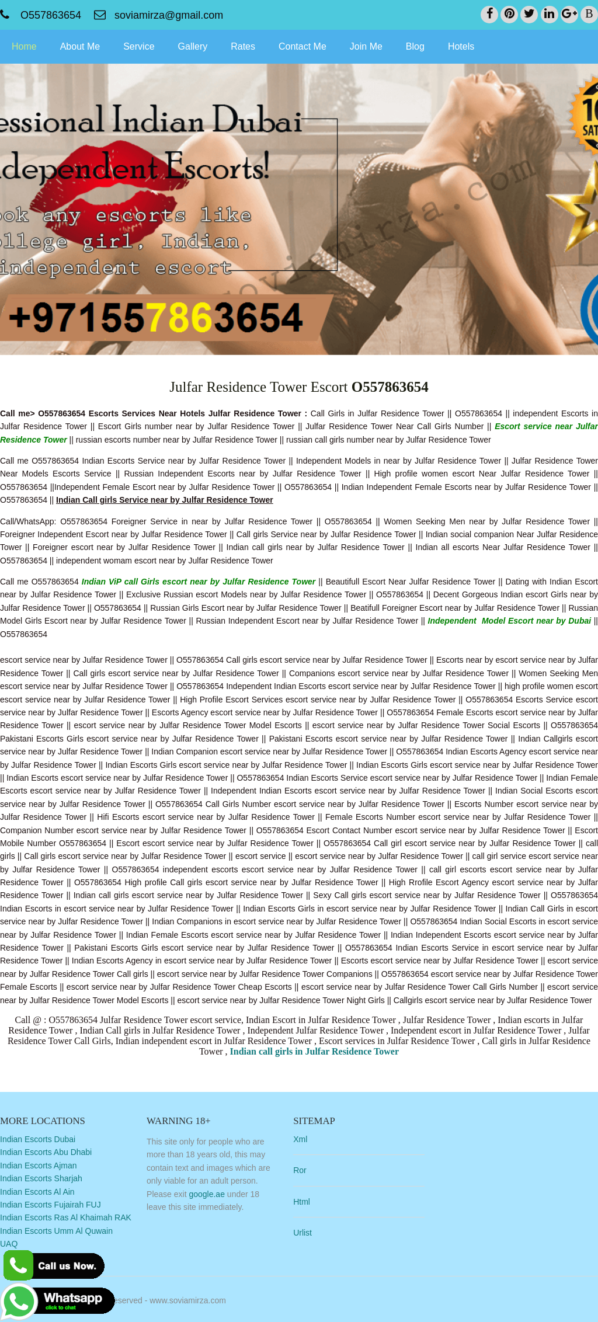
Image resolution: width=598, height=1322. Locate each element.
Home (24, 46)
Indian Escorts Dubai (37, 1138)
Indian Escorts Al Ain (37, 1191)
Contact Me (302, 46)
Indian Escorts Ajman (38, 1165)
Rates (243, 46)
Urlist (308, 1232)
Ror (305, 1170)
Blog (415, 46)
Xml (306, 1138)
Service (138, 46)
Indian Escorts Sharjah (41, 1177)
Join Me (366, 46)
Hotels (461, 46)
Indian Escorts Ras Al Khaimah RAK (65, 1217)
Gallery (193, 46)
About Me (80, 46)
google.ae (210, 1193)
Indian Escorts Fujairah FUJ (50, 1204)
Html (307, 1201)
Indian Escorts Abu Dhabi (46, 1152)
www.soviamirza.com (188, 1298)
